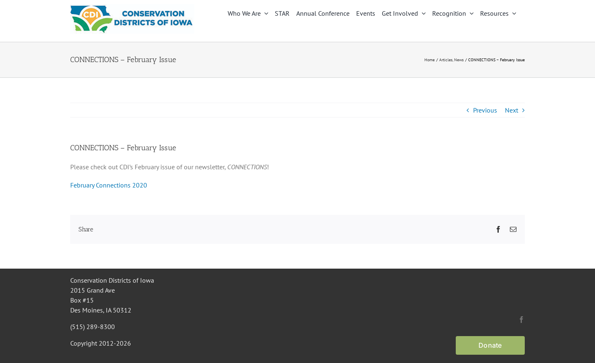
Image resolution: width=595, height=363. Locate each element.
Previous (485, 110)
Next (511, 110)
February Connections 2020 (108, 185)
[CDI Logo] (132, 7)
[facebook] (521, 319)
